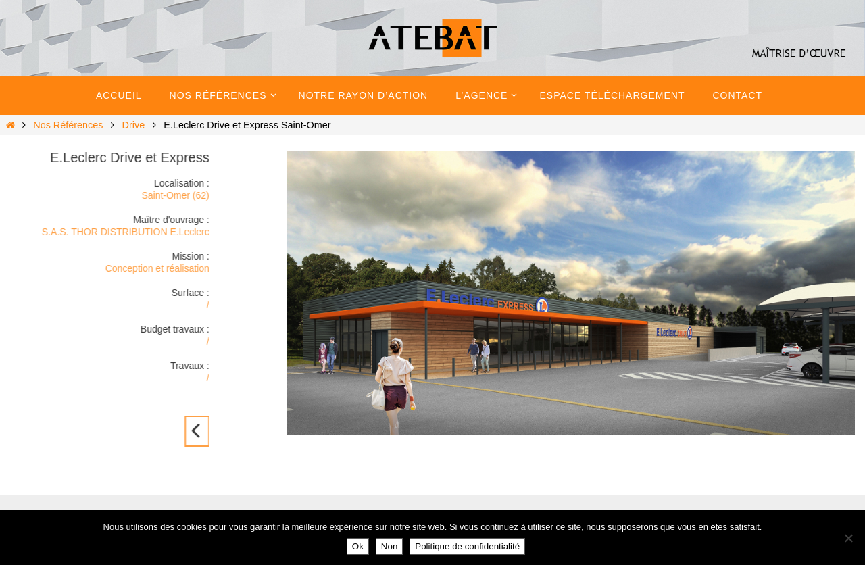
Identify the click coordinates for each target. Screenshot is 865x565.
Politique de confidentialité (467, 546)
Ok (358, 546)
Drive (133, 125)
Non (389, 546)
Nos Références (68, 125)
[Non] (848, 538)
